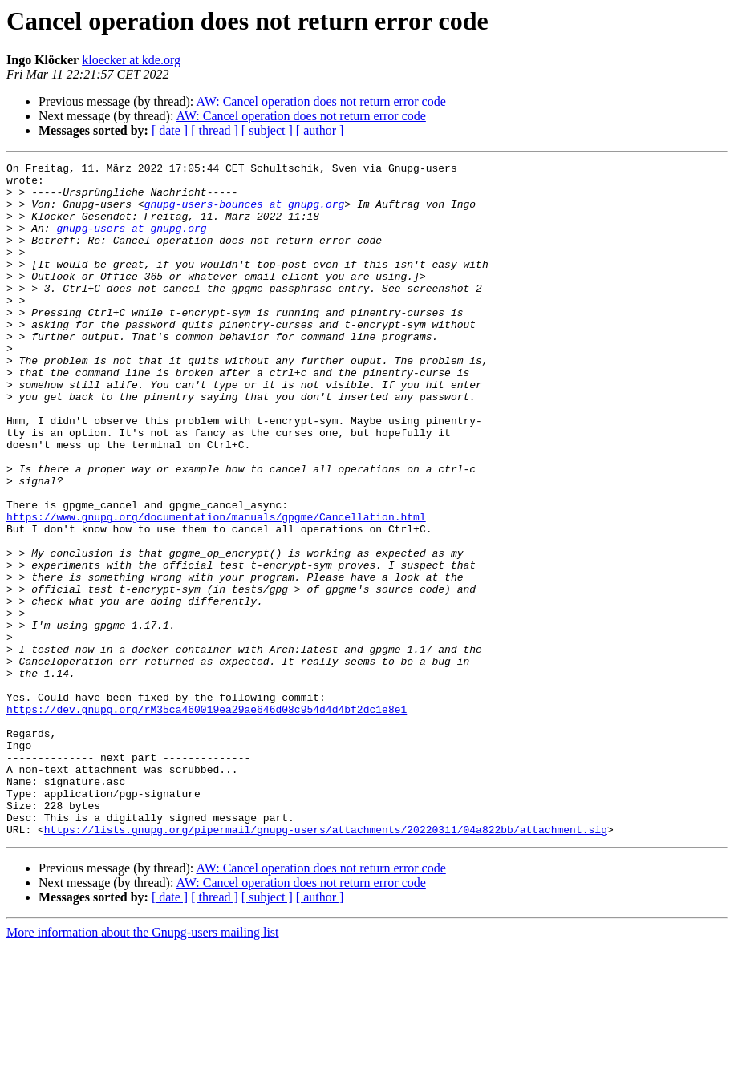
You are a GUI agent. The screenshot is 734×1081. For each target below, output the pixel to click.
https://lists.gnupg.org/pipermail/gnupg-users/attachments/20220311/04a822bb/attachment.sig (325, 964)
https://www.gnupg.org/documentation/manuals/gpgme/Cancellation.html (216, 588)
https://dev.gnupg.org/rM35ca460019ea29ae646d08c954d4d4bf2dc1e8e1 (206, 819)
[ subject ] (267, 130)
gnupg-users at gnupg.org (131, 242)
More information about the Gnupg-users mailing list (142, 1067)
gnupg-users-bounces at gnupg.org (244, 213)
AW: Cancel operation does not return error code (320, 101)
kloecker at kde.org (131, 60)
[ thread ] (214, 130)
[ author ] (320, 130)
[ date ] (170, 130)
